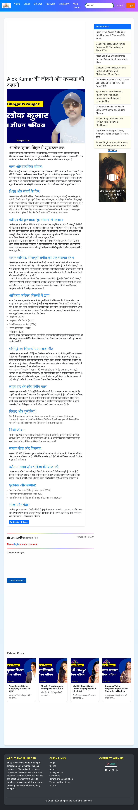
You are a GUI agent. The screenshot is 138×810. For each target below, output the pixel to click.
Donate (52, 785)
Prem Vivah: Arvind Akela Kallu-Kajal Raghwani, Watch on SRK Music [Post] (111, 35)
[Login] (8, 538)
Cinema (38, 4)
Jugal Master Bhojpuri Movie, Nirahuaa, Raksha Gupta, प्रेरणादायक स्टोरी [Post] (112, 133)
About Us (53, 769)
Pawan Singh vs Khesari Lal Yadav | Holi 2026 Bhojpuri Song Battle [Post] (112, 144)
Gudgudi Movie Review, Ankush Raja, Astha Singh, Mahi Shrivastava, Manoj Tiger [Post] (111, 71)
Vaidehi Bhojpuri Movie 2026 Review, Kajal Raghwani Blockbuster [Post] (109, 121)
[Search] (99, 5)
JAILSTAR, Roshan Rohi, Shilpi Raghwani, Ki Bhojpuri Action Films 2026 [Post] (110, 47)
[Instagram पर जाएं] (113, 770)
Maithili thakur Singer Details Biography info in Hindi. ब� (84, 689)
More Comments (17, 580)
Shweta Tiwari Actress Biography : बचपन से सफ (52, 687)
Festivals (50, 4)
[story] (112, 175)
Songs (27, 4)
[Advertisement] (46, 48)
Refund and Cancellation (61, 779)
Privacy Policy (56, 772)
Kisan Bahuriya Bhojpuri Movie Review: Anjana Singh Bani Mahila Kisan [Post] (112, 59)
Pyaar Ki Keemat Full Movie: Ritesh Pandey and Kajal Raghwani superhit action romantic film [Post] (109, 96)
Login (130, 5)
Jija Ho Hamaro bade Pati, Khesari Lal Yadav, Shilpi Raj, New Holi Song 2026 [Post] (112, 82)
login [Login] (16, 544)
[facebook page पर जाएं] (106, 770)
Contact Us (54, 775)
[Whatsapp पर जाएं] (117, 770)
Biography (64, 4)
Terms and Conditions (59, 782)
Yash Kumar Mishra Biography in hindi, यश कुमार (19, 689)
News (17, 4)
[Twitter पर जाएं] (110, 770)
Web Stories (77, 6)
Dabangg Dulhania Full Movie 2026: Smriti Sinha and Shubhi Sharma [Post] (110, 109)
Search (120, 5)
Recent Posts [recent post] (102, 26)
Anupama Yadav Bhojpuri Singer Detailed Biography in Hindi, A (116, 689)
